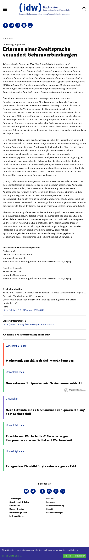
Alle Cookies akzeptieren (74, 555)
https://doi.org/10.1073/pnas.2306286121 (23, 310)
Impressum (50, 502)
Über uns (49, 498)
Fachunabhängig (16, 516)
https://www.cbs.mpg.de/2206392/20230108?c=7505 (28, 324)
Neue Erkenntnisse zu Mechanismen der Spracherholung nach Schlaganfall (45, 412)
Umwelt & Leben (16, 509)
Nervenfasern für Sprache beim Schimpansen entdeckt (44, 383)
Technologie (15, 498)
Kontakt (49, 509)
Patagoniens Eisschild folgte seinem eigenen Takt (41, 466)
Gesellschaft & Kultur (19, 502)
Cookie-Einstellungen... (12, 555)
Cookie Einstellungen (54, 512)
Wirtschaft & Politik (18, 512)
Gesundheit (14, 505)
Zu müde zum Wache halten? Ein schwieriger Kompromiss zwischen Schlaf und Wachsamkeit (39, 438)
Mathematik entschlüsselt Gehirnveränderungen (40, 360)
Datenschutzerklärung (55, 505)
